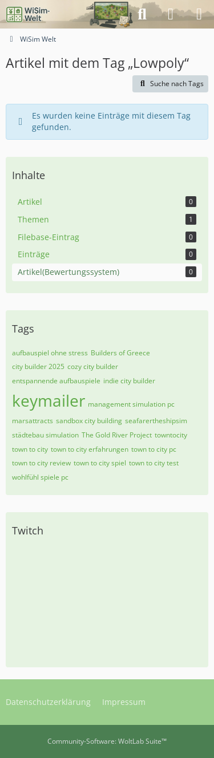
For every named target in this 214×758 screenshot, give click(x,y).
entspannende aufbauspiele (56, 381)
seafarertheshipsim (156, 420)
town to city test (154, 463)
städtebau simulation (45, 435)
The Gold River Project (117, 435)
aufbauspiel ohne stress (50, 353)
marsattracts (32, 420)
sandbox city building (89, 420)
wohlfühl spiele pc (40, 477)
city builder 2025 (38, 366)
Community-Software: (107, 741)
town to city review (41, 463)
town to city (30, 449)
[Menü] (199, 14)
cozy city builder (92, 366)
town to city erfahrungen (89, 449)
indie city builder (129, 381)
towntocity (171, 435)
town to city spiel (100, 463)
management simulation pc (131, 404)
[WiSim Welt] (28, 14)
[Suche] (142, 14)
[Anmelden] (170, 14)
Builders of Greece (120, 353)
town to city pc (153, 449)
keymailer (48, 400)
